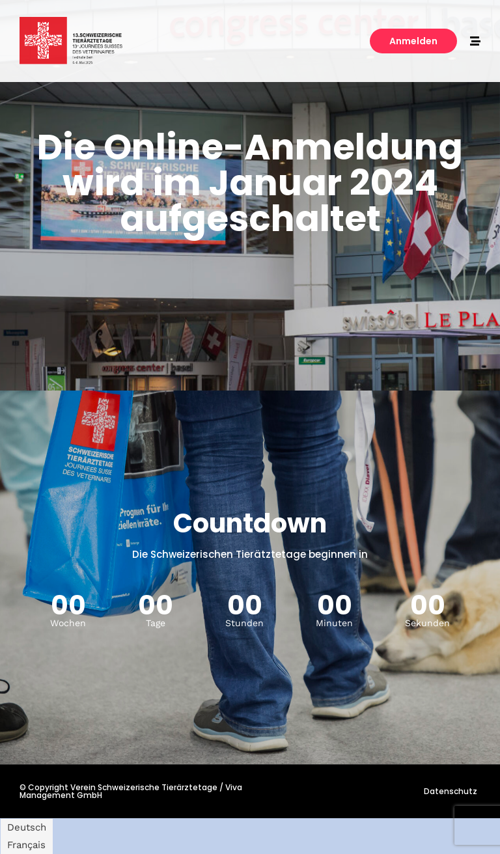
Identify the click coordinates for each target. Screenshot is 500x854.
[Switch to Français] (27, 845)
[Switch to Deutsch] (27, 827)
